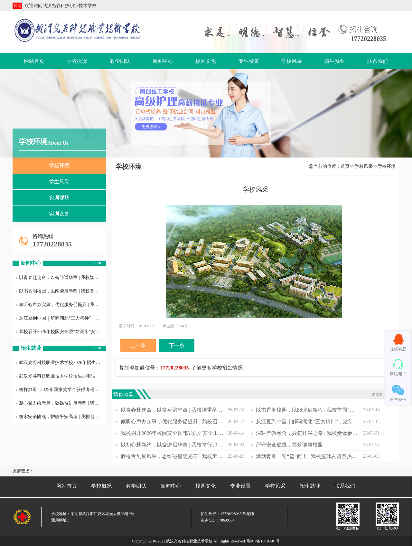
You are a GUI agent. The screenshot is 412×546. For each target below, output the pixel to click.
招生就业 (334, 61)
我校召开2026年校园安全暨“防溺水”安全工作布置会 (61, 331)
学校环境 (59, 165)
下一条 (176, 345)
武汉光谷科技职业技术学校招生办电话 (56, 376)
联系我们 (377, 61)
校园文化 (205, 61)
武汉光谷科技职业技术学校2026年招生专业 (60, 362)
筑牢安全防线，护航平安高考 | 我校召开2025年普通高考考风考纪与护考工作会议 (61, 416)
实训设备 (59, 213)
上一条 (138, 345)
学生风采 (59, 181)
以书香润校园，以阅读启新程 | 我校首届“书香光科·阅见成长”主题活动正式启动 (61, 291)
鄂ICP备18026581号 (263, 541)
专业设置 (249, 61)
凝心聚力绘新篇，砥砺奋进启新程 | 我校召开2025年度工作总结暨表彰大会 (61, 403)
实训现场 (59, 197)
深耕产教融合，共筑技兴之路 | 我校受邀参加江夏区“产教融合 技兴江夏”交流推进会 (307, 433)
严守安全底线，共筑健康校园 (289, 444)
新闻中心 (163, 61)
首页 (345, 166)
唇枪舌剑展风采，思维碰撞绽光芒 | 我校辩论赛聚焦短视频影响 (172, 456)
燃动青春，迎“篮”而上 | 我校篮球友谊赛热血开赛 (307, 456)
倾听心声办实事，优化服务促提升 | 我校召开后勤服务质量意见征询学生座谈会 (61, 304)
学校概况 (77, 61)
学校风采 (291, 61)
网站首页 (34, 61)
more (99, 262)
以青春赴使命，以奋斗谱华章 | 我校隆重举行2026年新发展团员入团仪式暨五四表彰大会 (61, 277)
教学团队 (120, 61)
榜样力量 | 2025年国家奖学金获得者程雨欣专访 (61, 389)
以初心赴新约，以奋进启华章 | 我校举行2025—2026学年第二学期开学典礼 (172, 444)
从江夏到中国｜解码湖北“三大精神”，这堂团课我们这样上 (61, 318)
